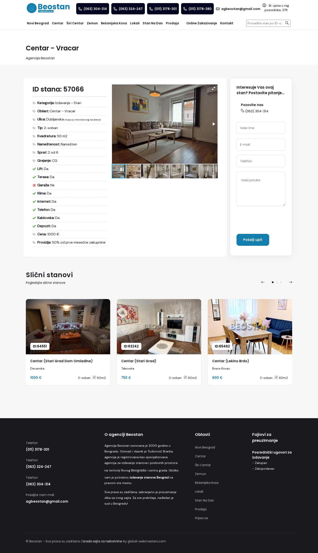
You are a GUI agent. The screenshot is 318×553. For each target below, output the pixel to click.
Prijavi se (201, 518)
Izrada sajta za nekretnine (102, 541)
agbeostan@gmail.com (47, 501)
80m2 (99, 378)
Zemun (200, 474)
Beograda (138, 470)
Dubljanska (55, 119)
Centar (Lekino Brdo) (230, 361)
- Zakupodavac (263, 469)
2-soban (175, 378)
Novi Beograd (205, 447)
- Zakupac (259, 463)
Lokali (199, 491)
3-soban (84, 378)
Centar (200, 456)
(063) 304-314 (254, 111)
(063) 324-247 (38, 466)
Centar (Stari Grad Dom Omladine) (61, 361)
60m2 (190, 378)
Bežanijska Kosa (207, 483)
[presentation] (270, 220)
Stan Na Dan (204, 500)
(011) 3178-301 (37, 449)
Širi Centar (203, 465)
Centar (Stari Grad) (138, 361)
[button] (213, 88)
